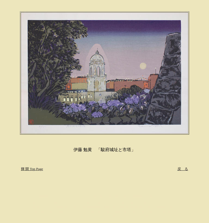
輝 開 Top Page (32, 169)
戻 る (182, 169)
